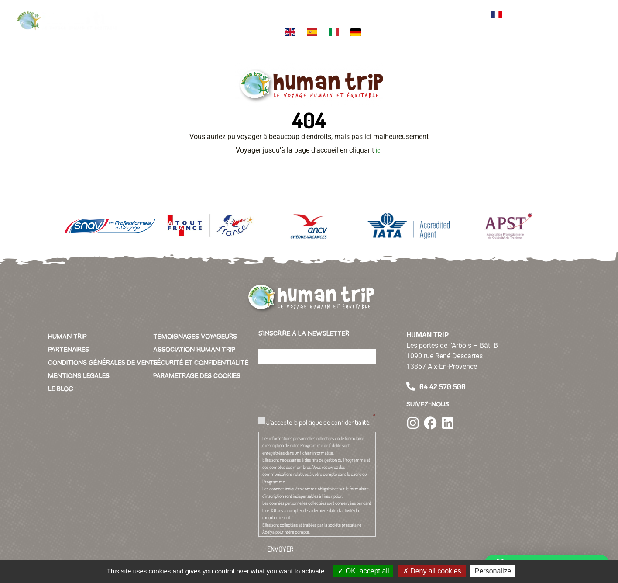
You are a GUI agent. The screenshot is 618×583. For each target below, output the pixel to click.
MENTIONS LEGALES (79, 375)
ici (379, 150)
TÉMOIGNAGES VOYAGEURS (195, 336)
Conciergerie (427, 11)
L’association (353, 11)
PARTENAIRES (68, 349)
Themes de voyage (239, 14)
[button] (592, 22)
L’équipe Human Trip (275, 14)
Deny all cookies (432, 571)
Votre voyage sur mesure (160, 14)
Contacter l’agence (467, 14)
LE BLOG (60, 388)
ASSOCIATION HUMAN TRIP (194, 349)
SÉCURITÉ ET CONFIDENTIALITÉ (201, 362)
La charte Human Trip (313, 14)
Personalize (493, 571)
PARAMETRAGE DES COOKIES (196, 375)
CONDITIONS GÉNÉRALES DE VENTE (103, 362)
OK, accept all (363, 571)
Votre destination (202, 14)
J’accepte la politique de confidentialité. (318, 422)
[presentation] (324, 388)
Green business (390, 14)
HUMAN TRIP (67, 336)
